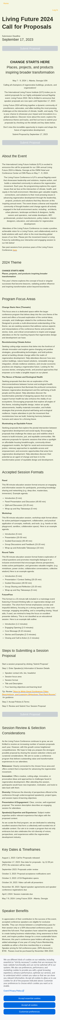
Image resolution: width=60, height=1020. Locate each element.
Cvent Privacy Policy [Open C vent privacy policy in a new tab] (14, 991)
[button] (30, 48)
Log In (55, 10)
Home (6, 3)
